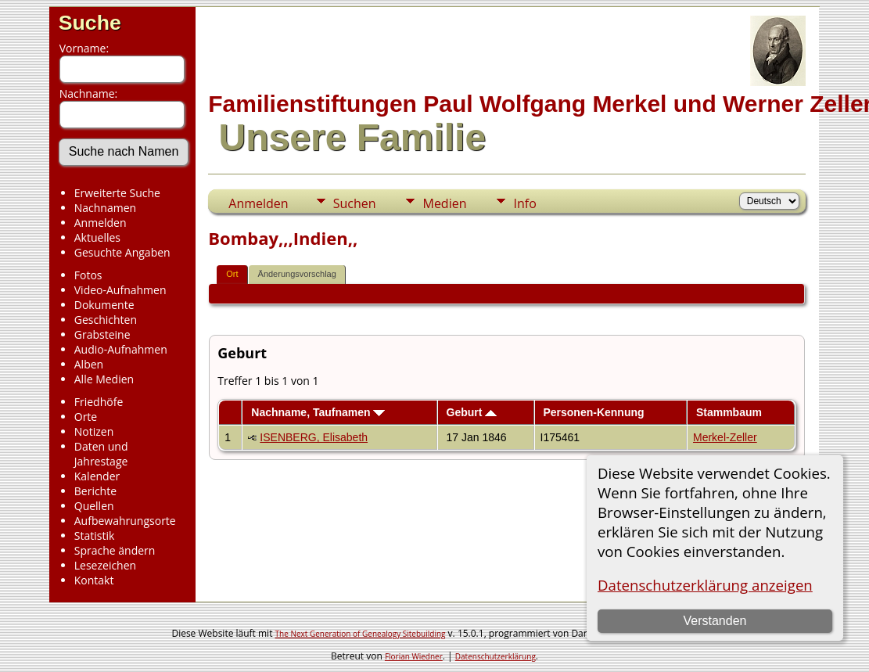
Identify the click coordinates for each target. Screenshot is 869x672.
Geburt (472, 412)
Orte (85, 416)
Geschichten (105, 319)
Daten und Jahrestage (101, 454)
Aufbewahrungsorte (125, 520)
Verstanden (714, 620)
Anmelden (100, 222)
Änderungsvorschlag (297, 274)
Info (524, 203)
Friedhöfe (99, 401)
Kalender (97, 476)
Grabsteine (102, 334)
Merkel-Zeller (725, 437)
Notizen (94, 431)
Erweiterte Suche (117, 192)
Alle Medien (104, 379)
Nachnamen (105, 207)
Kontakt (94, 580)
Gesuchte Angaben (122, 252)
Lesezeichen (105, 565)
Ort (232, 274)
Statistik (94, 535)
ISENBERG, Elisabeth (314, 437)
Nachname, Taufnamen (318, 412)
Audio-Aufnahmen (120, 349)
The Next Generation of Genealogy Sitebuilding (360, 633)
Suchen (354, 203)
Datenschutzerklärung (495, 656)
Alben (88, 364)
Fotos (88, 275)
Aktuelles (97, 237)
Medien (444, 203)
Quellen (94, 505)
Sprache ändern (115, 550)
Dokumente (104, 304)
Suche (90, 22)
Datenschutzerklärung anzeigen (705, 585)
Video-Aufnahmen (120, 289)
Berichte (95, 490)
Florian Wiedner (414, 656)
